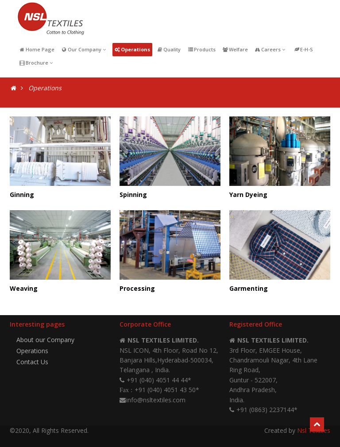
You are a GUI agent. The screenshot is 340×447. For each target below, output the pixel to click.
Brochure (36, 62)
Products (201, 49)
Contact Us (32, 362)
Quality (169, 49)
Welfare (235, 49)
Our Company (84, 49)
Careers (271, 49)
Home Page (36, 49)
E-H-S (303, 49)
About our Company (45, 339)
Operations (133, 49)
